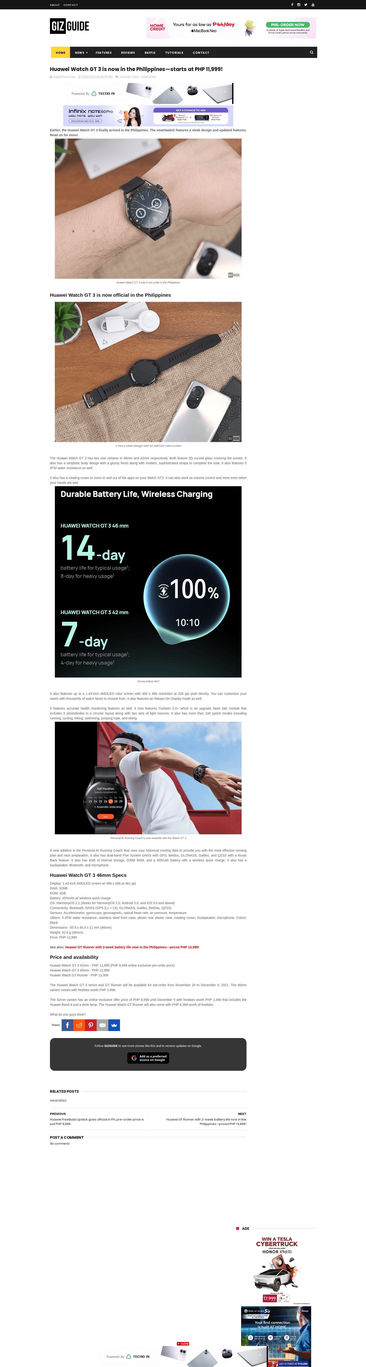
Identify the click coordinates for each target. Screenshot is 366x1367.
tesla (237, 1337)
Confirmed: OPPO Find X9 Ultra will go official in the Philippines (287, 458)
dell (282, 1311)
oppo (237, 1242)
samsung (270, 1233)
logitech (239, 1311)
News (78, 53)
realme (238, 1251)
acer (236, 1277)
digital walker (242, 1303)
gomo (291, 1320)
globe (237, 1259)
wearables (148, 86)
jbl (262, 1311)
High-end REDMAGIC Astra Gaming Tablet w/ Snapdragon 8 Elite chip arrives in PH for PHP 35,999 (287, 413)
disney (238, 1329)
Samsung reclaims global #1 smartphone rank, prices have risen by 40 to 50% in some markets (286, 505)
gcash (283, 1277)
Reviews (127, 53)
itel (284, 1294)
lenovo (238, 1268)
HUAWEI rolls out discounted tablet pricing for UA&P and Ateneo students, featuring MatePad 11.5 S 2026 (285, 551)
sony (264, 1268)
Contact (70, 5)
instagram (241, 1320)
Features (102, 53)
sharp (287, 1285)
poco (237, 1285)
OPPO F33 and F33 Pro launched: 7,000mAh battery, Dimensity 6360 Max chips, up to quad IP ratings (288, 575)
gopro (285, 1329)
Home (59, 53)
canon (261, 1294)
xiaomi (263, 1242)
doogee (273, 1303)
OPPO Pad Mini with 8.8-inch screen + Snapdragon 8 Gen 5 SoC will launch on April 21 (286, 597)
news (135, 86)
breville (261, 1337)
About (55, 5)
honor (264, 1251)
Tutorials (173, 53)
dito (259, 1277)
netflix (238, 1294)
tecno (289, 1268)
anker (268, 1320)
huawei (125, 86)
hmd (262, 1329)
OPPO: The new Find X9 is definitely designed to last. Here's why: (270, 242)
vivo (289, 1242)
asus (289, 1251)
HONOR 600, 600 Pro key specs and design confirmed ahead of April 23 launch (288, 481)
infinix (263, 1259)
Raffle (149, 53)
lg (286, 1259)
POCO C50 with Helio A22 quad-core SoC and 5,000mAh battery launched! (288, 390)
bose (283, 1337)
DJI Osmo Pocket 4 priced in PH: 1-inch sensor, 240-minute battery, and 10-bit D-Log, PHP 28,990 (287, 438)
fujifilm (262, 1285)
